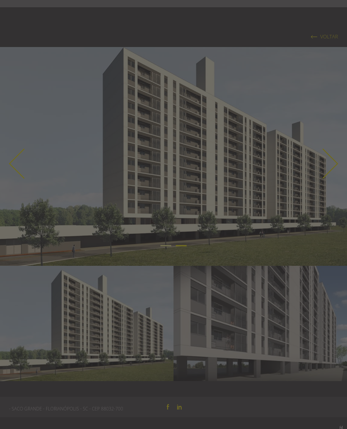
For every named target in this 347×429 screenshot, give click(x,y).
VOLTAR (329, 36)
